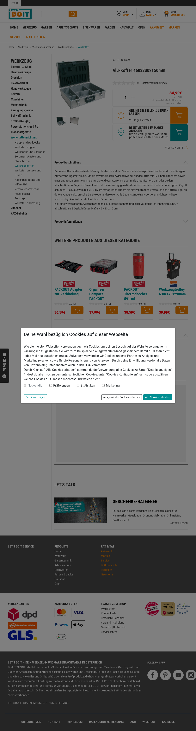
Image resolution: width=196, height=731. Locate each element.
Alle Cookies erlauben (157, 397)
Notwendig (35, 385)
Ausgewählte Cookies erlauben (121, 397)
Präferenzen (61, 385)
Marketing (113, 385)
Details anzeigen (35, 397)
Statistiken (88, 385)
